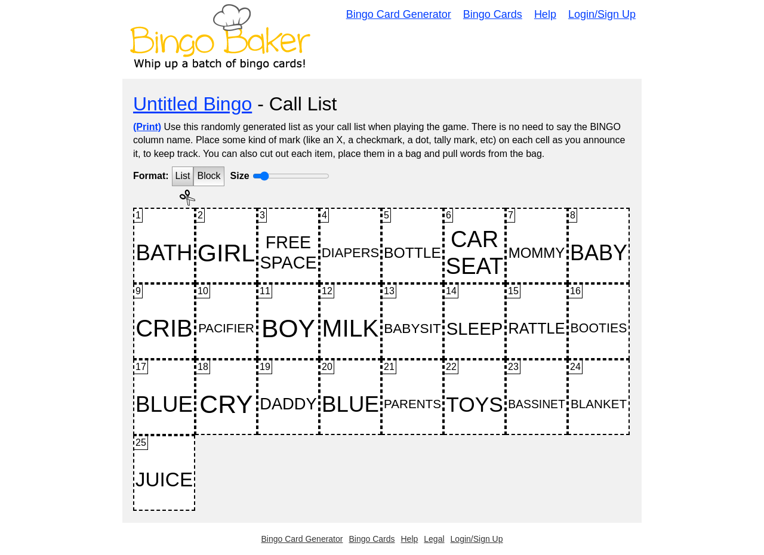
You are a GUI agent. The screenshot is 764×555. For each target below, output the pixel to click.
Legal (434, 539)
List (182, 176)
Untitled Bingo (192, 104)
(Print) (147, 127)
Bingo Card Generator (398, 14)
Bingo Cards (492, 14)
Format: (151, 176)
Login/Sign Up (602, 14)
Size (239, 176)
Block (208, 176)
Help (545, 14)
